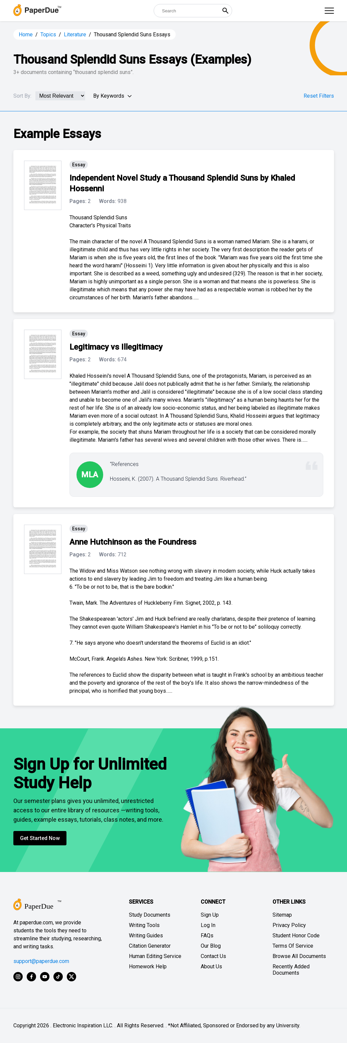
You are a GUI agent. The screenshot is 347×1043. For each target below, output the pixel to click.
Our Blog (211, 946)
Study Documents (149, 915)
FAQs (207, 935)
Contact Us (213, 956)
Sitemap (282, 915)
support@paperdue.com (41, 961)
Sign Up (210, 915)
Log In (208, 925)
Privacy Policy (289, 925)
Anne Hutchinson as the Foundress (132, 542)
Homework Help (148, 966)
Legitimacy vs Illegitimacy (116, 347)
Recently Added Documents (291, 969)
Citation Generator (150, 946)
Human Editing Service (155, 956)
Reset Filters (319, 96)
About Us (211, 966)
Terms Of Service (293, 946)
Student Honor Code (296, 935)
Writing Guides (146, 935)
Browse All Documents (299, 956)
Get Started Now (40, 838)
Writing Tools (144, 925)
